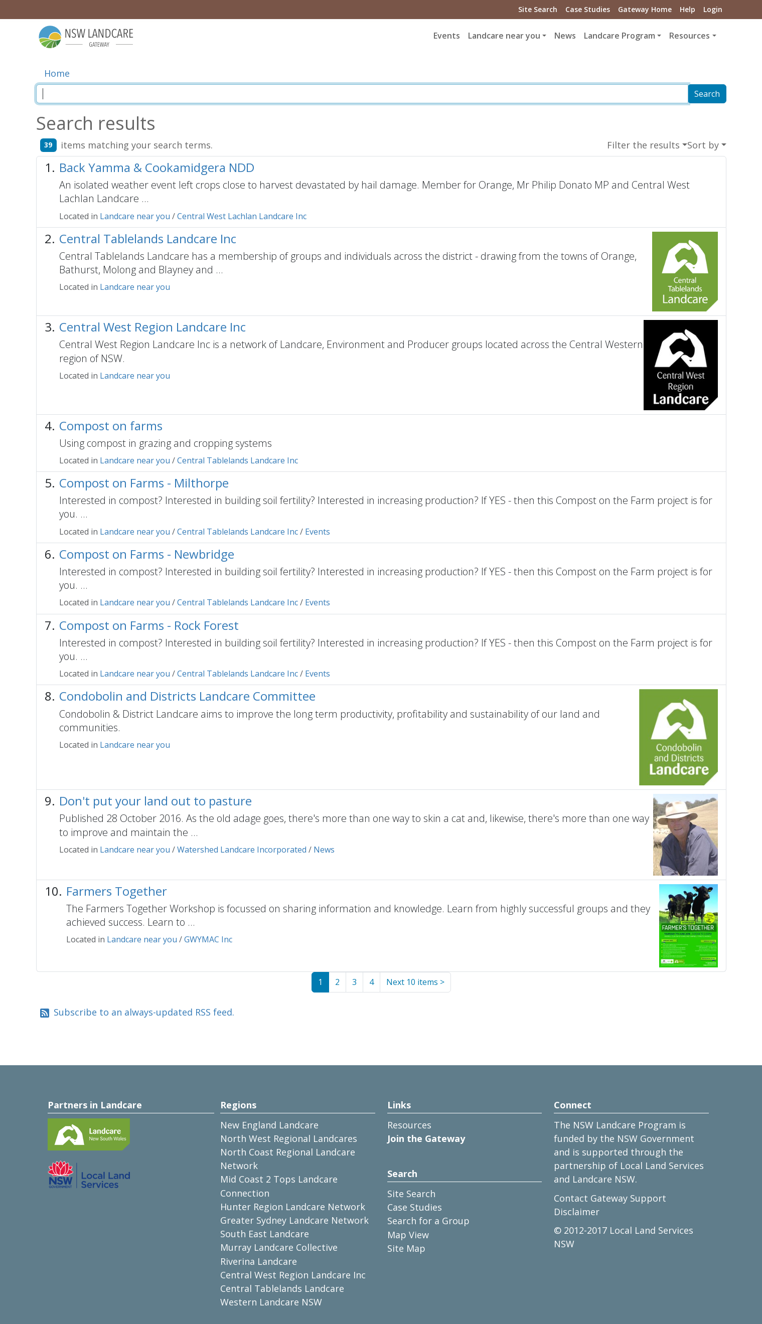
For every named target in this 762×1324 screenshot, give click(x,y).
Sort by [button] (703, 145)
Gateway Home (645, 9)
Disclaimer (576, 1212)
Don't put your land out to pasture (155, 800)
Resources (409, 1125)
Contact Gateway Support (610, 1198)
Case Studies (587, 9)
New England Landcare (269, 1125)
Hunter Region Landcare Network (292, 1207)
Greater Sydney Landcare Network (294, 1220)
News (565, 35)
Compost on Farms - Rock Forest (149, 625)
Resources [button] (689, 35)
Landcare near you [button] (504, 35)
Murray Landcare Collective (279, 1247)
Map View (408, 1235)
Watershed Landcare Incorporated (242, 849)
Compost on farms (111, 425)
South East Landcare (264, 1234)
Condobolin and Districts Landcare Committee (187, 696)
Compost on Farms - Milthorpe (144, 482)
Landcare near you (135, 216)
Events (446, 35)
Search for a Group (428, 1221)
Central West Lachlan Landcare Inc (242, 216)
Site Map (406, 1248)
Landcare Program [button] (619, 35)
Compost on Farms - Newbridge (146, 554)
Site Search (537, 9)
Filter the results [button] (643, 145)
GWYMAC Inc (208, 939)
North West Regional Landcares (288, 1138)
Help (687, 9)
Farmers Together (116, 891)
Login (712, 9)
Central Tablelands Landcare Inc (147, 238)
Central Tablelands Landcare (282, 1288)
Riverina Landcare (258, 1261)
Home (57, 73)
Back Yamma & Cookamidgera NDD (156, 167)
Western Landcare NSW (271, 1302)
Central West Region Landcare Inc (152, 326)
